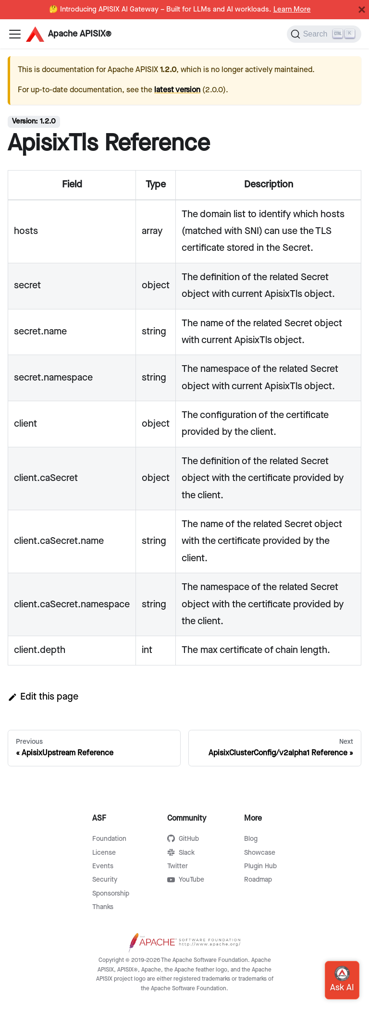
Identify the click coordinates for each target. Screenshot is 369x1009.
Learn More (292, 9)
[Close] (362, 9)
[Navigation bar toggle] (15, 34)
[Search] (324, 34)
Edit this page (43, 696)
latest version (177, 90)
